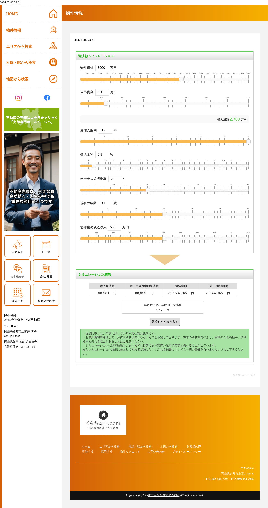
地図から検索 (169, 446)
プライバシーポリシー (186, 451)
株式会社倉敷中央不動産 (163, 495)
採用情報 (106, 451)
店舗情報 (87, 451)
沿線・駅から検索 (140, 446)
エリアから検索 (109, 446)
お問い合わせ (156, 451)
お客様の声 (194, 446)
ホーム (86, 446)
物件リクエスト (130, 451)
